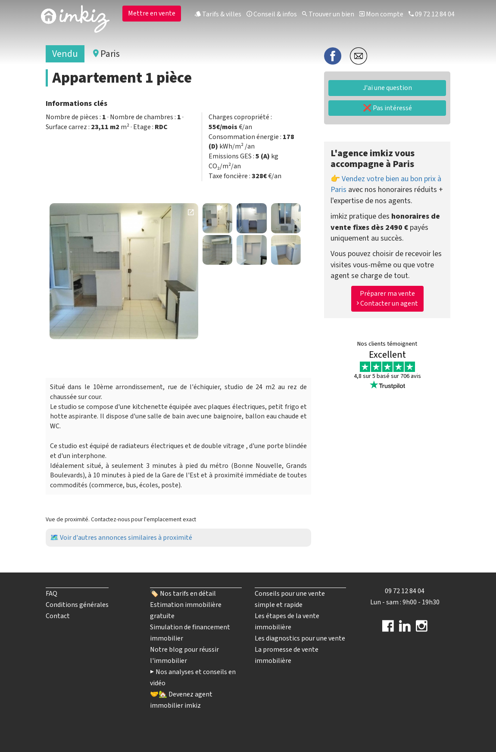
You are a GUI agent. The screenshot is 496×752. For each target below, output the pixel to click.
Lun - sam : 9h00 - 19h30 (405, 602)
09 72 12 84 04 (432, 14)
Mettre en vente (151, 13)
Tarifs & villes (218, 14)
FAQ (51, 593)
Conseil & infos (271, 14)
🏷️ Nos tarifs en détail (183, 593)
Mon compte (381, 14)
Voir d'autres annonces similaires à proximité (126, 537)
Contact (58, 616)
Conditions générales (77, 605)
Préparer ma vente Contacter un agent (387, 298)
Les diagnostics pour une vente (300, 638)
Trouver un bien (328, 14)
